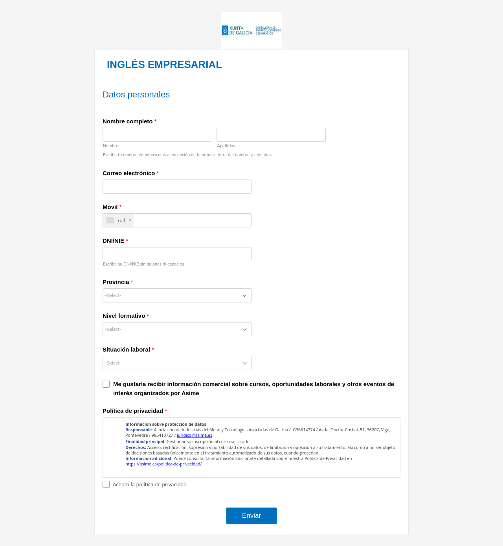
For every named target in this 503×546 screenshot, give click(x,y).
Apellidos (226, 146)
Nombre (110, 146)
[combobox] (177, 295)
